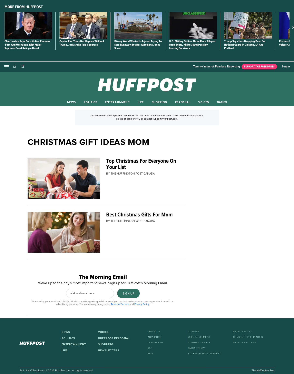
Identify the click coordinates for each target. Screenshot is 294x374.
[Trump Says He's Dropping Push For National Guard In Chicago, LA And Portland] (248, 25)
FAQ (137, 119)
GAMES (222, 102)
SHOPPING (159, 102)
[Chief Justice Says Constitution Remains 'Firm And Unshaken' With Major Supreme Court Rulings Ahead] (28, 25)
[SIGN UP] (128, 293)
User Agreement (199, 337)
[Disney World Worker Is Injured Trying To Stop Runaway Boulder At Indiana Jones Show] (138, 25)
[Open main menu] (6, 66)
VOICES (203, 102)
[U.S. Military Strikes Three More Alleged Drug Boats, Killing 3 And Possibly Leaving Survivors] (193, 25)
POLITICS (90, 102)
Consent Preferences (248, 337)
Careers (193, 331)
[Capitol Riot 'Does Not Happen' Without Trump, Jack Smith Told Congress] (83, 25)
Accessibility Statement (204, 354)
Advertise (154, 337)
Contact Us (155, 343)
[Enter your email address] (90, 293)
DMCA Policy (196, 348)
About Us (154, 331)
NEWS (71, 102)
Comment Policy (199, 343)
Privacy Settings (244, 343)
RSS (150, 348)
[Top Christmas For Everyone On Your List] (64, 178)
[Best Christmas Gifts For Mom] (64, 232)
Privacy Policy (141, 304)
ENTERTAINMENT (117, 102)
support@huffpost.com (165, 119)
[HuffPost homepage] (37, 343)
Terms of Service (120, 304)
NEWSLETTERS (108, 350)
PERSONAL (182, 102)
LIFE (141, 102)
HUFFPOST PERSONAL (114, 338)
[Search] (22, 66)
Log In (286, 66)
